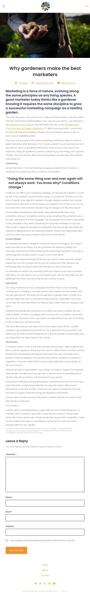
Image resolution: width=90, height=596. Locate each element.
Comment (11, 454)
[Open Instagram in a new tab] (45, 584)
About (45, 570)
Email (9, 511)
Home (45, 565)
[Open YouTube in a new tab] (54, 584)
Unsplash (40, 433)
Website (10, 526)
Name (9, 497)
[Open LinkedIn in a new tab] (49, 584)
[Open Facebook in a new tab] (36, 584)
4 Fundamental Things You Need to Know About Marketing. (23, 430)
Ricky (25, 83)
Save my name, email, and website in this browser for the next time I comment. (42, 540)
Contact (45, 575)
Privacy (64, 591)
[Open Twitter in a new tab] (40, 584)
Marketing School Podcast (21, 124)
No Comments (68, 83)
